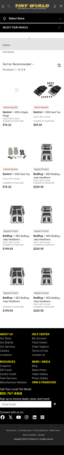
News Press (39, 370)
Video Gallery (40, 374)
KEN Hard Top (46, 112)
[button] (3, 6)
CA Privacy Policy (25, 430)
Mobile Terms (55, 430)
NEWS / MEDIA (41, 361)
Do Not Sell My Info (40, 430)
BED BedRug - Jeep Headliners (47, 175)
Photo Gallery (40, 378)
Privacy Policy (11, 430)
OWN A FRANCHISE (44, 382)
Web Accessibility (29, 435)
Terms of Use (40, 350)
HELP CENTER (40, 334)
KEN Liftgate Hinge (15, 114)
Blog (34, 366)
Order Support (40, 346)
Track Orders (39, 342)
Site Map (41, 435)
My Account (39, 338)
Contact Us (38, 355)
